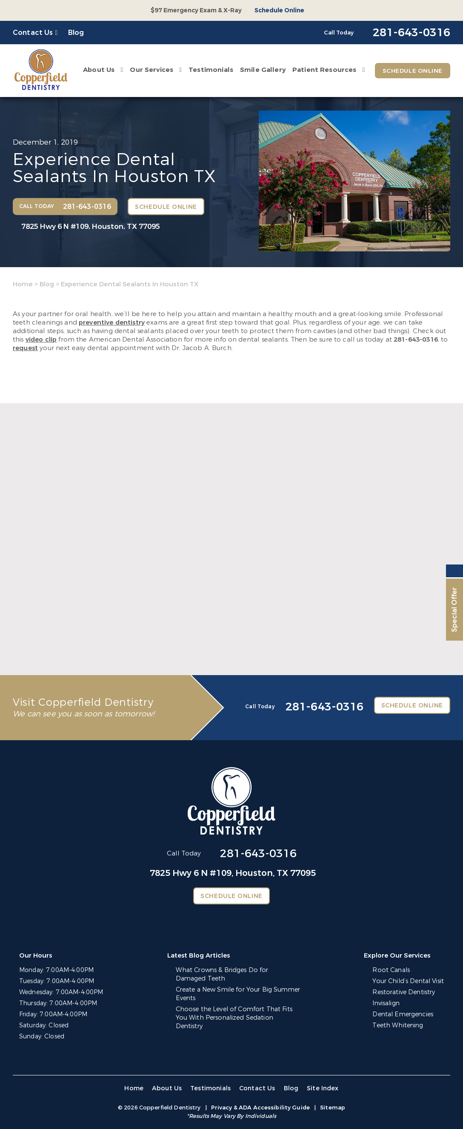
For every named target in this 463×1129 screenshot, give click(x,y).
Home (23, 284)
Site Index (321, 1088)
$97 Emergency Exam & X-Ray (196, 10)
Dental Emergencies (404, 1014)
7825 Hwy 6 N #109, (90, 226)
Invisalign (387, 1003)
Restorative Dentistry (405, 992)
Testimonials (210, 70)
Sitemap (332, 1107)
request (25, 348)
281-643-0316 (416, 339)
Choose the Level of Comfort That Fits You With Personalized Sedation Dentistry (238, 1013)
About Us (98, 70)
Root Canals (392, 970)
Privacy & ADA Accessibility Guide (260, 1107)
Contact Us (33, 32)
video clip (41, 339)
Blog (76, 32)
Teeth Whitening (399, 1025)
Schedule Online (279, 10)
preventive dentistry (112, 322)
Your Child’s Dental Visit (409, 981)
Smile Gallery (262, 70)
